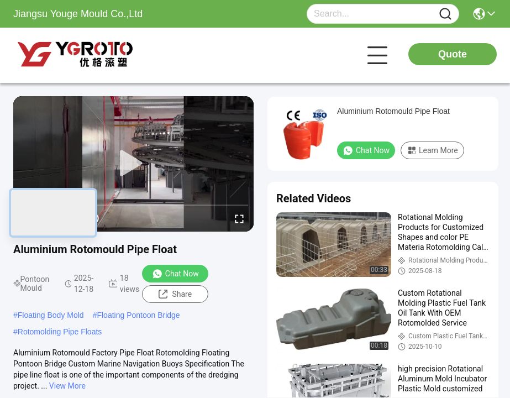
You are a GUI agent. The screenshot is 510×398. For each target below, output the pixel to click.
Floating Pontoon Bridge (138, 315)
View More (67, 385)
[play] (134, 163)
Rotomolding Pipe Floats (60, 331)
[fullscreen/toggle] (239, 218)
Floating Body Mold (51, 315)
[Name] (445, 14)
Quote (452, 54)
